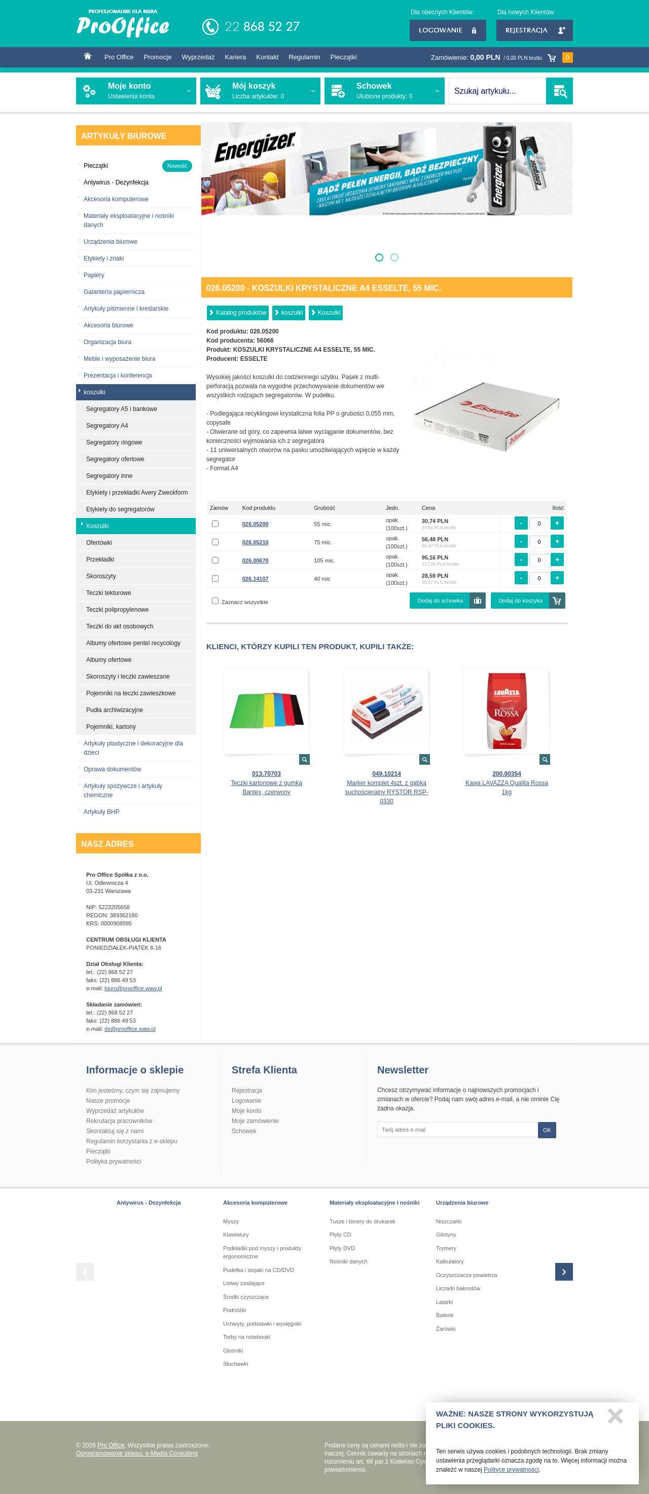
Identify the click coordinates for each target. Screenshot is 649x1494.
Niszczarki (448, 1221)
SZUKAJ (559, 91)
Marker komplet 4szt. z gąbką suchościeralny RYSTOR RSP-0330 (386, 792)
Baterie (445, 1315)
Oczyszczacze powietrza (466, 1275)
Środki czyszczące (246, 1297)
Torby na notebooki (246, 1337)
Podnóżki (234, 1310)
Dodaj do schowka (440, 600)
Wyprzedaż (198, 57)
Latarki (444, 1302)
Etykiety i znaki (104, 258)
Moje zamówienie (255, 1121)
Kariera (235, 57)
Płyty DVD (342, 1248)
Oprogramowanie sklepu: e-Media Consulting (137, 1453)
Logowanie (448, 30)
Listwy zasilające (244, 1283)
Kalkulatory (449, 1261)
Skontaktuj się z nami (114, 1131)
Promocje (158, 57)
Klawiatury (236, 1234)
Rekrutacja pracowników (119, 1121)
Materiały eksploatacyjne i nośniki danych (129, 220)
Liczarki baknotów (458, 1288)
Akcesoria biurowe (108, 325)
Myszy (231, 1221)
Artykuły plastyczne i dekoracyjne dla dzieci (133, 748)
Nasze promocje (108, 1100)
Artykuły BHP (102, 811)
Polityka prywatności (113, 1161)
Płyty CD (340, 1234)
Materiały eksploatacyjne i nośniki (374, 1203)
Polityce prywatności (511, 1473)
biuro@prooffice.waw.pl (133, 988)
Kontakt (267, 57)
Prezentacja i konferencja (118, 375)
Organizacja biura (107, 342)
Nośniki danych (349, 1261)
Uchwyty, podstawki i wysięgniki (262, 1324)
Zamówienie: (502, 57)
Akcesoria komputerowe (116, 199)
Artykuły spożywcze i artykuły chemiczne (123, 790)
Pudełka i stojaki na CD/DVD (258, 1270)
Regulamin (304, 57)
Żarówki (446, 1329)
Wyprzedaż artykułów (115, 1110)
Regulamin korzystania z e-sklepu (131, 1141)
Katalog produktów (241, 312)
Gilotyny (446, 1234)
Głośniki (233, 1351)
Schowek (244, 1131)
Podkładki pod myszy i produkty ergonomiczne (262, 1252)
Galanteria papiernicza (114, 291)
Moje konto (247, 1110)
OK (547, 1130)
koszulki (292, 312)
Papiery (94, 275)
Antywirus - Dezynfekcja (149, 1203)
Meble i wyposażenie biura (119, 358)
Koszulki (329, 312)
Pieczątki (344, 57)
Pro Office (119, 57)
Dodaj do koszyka (520, 600)
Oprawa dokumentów (112, 769)
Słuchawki (235, 1364)
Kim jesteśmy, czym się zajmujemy (132, 1090)
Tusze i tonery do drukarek (362, 1221)
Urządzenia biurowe (110, 241)
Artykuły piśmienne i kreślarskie (126, 308)
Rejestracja (534, 30)
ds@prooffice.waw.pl (130, 1029)
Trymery (446, 1248)
